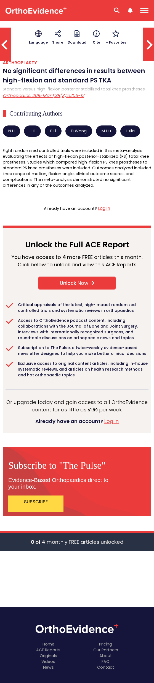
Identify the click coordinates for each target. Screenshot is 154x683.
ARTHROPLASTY (20, 63)
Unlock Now (77, 283)
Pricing (105, 644)
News (48, 667)
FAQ (106, 661)
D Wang (79, 131)
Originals (48, 655)
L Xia (130, 131)
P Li (53, 131)
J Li (32, 131)
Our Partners (105, 650)
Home (48, 644)
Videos (48, 661)
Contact (105, 667)
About (105, 655)
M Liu (106, 131)
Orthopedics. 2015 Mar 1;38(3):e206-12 (43, 95)
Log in (104, 208)
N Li (11, 131)
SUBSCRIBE (36, 502)
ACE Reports (48, 650)
